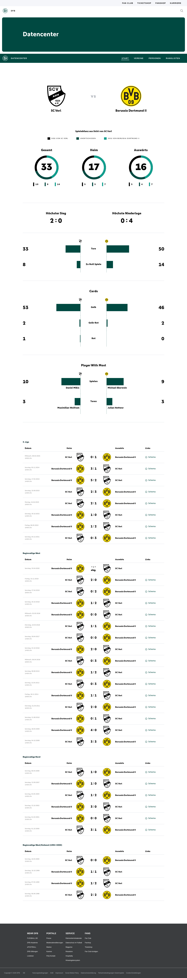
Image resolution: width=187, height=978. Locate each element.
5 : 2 (93, 480)
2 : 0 (93, 580)
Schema (150, 457)
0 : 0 (93, 614)
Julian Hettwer (116, 408)
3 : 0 (93, 806)
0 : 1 (93, 457)
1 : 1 (93, 626)
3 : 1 (93, 468)
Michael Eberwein (117, 388)
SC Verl (68, 457)
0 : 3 (93, 538)
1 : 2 (93, 526)
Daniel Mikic (72, 388)
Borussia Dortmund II (125, 457)
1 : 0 (93, 515)
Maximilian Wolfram (68, 408)
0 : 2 (93, 591)
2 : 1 (93, 503)
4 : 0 (93, 730)
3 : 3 (93, 741)
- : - (93, 568)
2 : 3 (93, 491)
